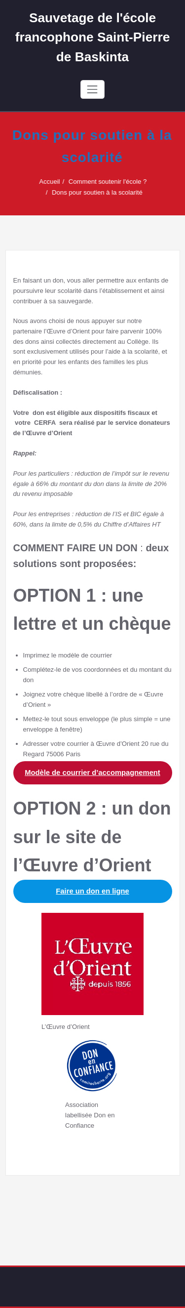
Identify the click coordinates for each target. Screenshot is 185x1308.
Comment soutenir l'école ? (112, 181)
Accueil (53, 181)
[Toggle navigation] (92, 89)
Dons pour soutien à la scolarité (101, 192)
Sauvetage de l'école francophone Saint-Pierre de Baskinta (92, 37)
